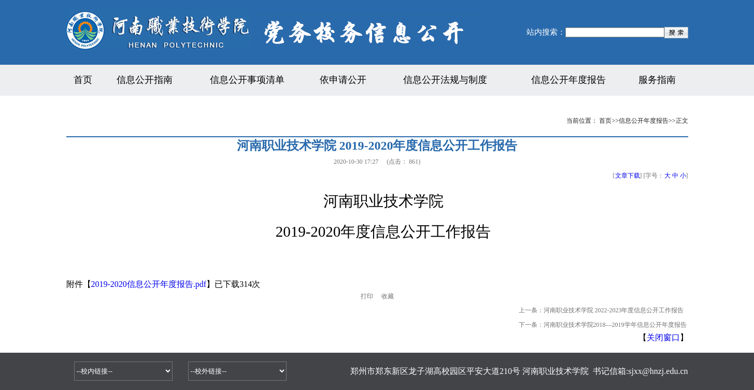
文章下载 (627, 175)
